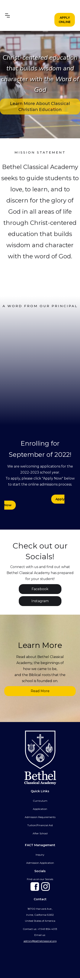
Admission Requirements (40, 817)
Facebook (40, 589)
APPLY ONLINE (65, 20)
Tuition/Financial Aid (40, 825)
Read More (40, 691)
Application (40, 808)
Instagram (40, 601)
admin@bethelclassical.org (40, 941)
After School (40, 833)
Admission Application (40, 862)
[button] (7, 15)
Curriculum (40, 800)
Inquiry (40, 854)
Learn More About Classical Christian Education (40, 106)
